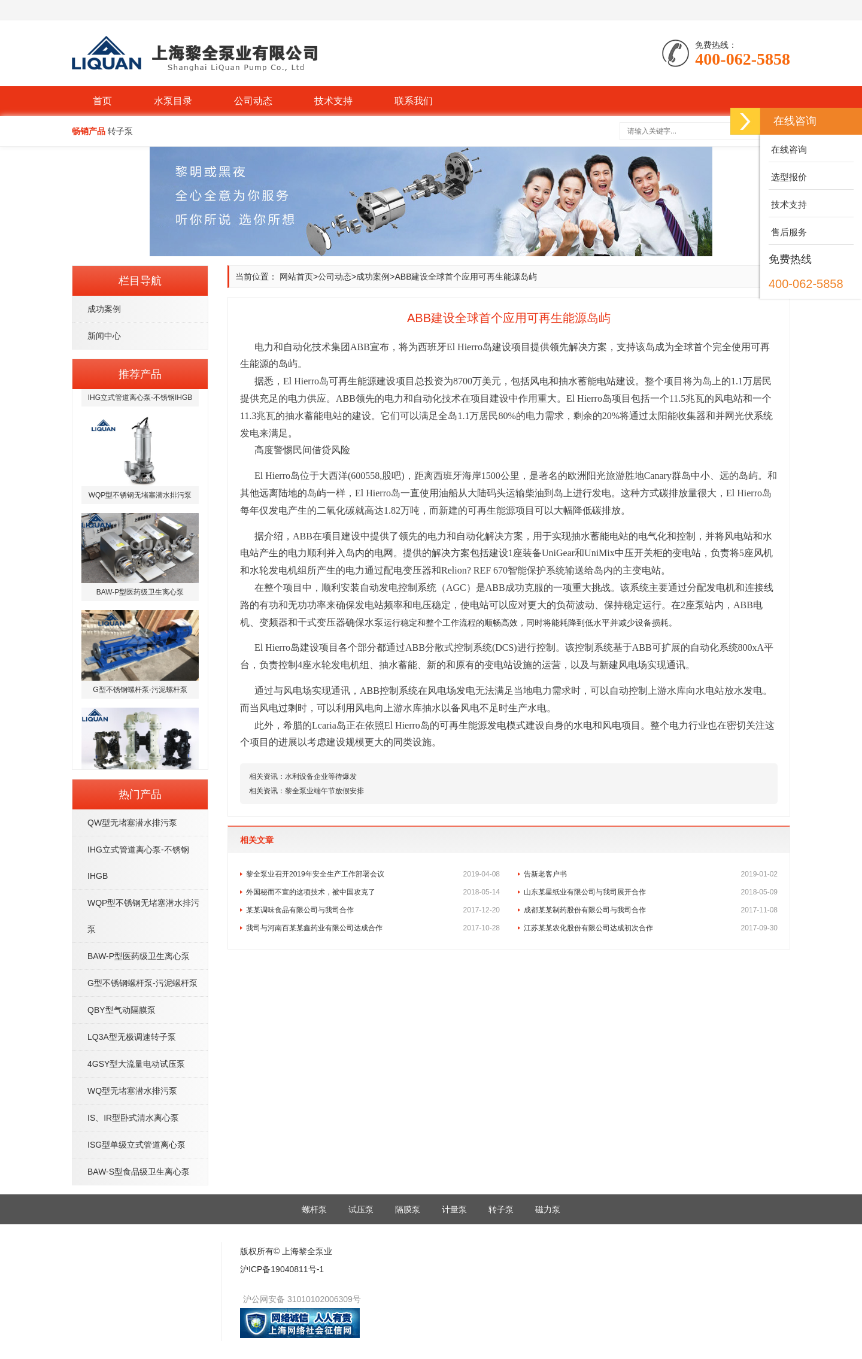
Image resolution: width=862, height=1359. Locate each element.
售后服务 (788, 232)
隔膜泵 (407, 1209)
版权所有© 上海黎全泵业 (286, 1251)
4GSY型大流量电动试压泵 (136, 1064)
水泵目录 (173, 101)
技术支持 (333, 101)
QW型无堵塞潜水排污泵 (132, 822)
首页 (102, 101)
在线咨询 (788, 149)
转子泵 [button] (120, 131)
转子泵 (501, 1209)
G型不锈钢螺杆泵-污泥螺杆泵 (142, 983)
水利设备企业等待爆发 (321, 776)
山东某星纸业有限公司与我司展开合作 (651, 892)
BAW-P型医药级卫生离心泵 (138, 956)
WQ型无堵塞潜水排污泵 (132, 1091)
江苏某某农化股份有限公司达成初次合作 (651, 928)
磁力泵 (547, 1209)
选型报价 (788, 177)
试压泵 (361, 1209)
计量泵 (454, 1209)
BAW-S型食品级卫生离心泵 (138, 1171)
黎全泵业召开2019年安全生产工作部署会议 (373, 874)
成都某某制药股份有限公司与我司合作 (651, 910)
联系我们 (413, 101)
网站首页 (296, 276)
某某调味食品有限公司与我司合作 (373, 910)
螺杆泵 (314, 1209)
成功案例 (104, 309)
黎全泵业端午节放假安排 (324, 791)
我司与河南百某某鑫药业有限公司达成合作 (373, 928)
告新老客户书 (651, 874)
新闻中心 (104, 336)
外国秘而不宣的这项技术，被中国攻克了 (373, 892)
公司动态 (253, 101)
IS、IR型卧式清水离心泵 (133, 1118)
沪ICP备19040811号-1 (282, 1269)
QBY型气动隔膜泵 (121, 1010)
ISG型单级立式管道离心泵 (136, 1144)
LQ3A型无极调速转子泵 (131, 1037)
